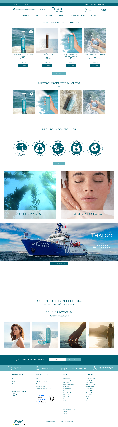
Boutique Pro (89, 4)
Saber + (59, 163)
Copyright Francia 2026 (66, 421)
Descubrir (23, 65)
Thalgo (15, 4)
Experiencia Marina (30, 214)
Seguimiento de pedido (42, 381)
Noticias (14, 383)
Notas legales (15, 379)
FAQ (37, 383)
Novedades (54, 23)
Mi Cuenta (38, 379)
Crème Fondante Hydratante (95, 54)
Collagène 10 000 (47, 54)
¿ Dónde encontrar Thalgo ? (25, 9)
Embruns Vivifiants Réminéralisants (71, 55)
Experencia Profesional (87, 214)
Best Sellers (43, 23)
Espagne (17, 424)
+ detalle (59, 73)
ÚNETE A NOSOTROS (99, 4)
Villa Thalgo (24, 4)
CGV (13, 381)
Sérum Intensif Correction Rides (23, 55)
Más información (59, 263)
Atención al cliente (40, 386)
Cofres (64, 23)
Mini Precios (74, 23)
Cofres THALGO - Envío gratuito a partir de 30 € (59, 1)
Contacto (42, 9)
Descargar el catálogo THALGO (44, 388)
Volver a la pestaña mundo (52, 421)
